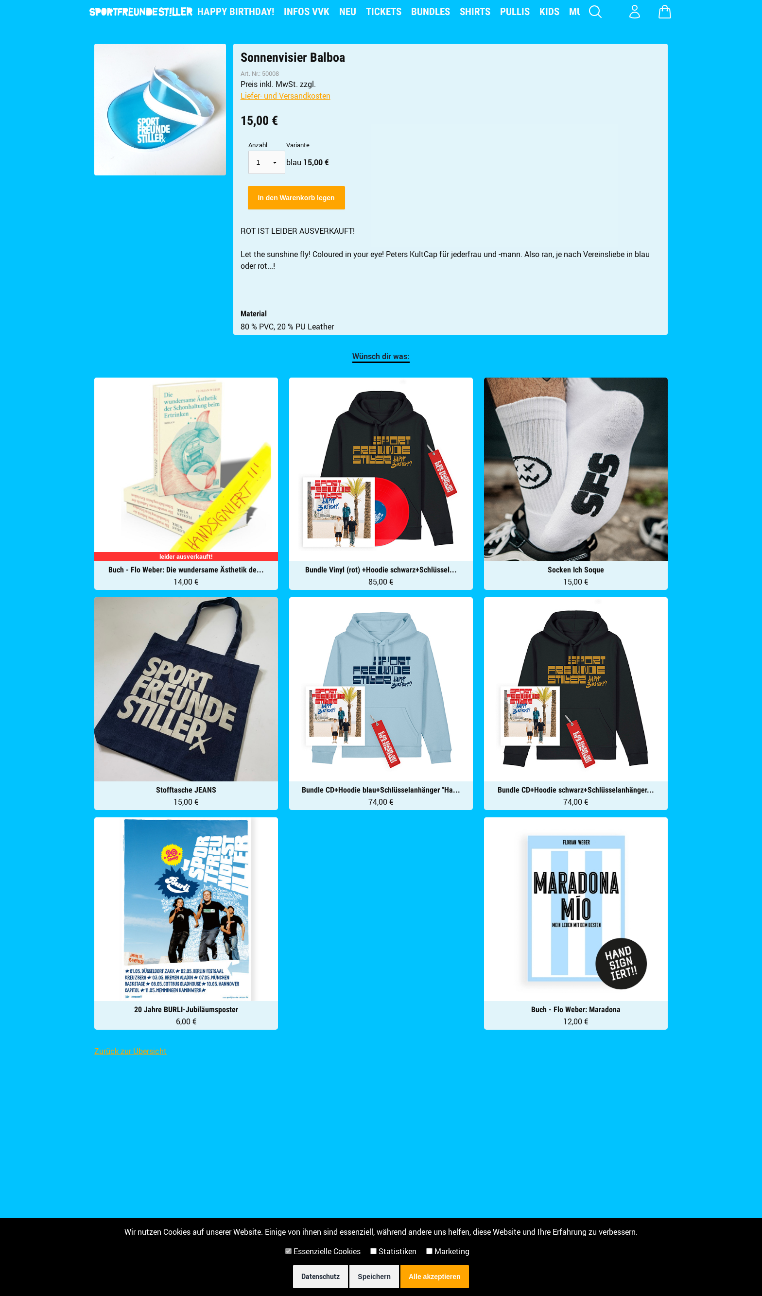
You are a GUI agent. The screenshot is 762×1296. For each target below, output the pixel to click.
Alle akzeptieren (435, 1276)
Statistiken (393, 1251)
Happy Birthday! (235, 11)
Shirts (475, 11)
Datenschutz (320, 1276)
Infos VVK (306, 11)
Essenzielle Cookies (323, 1251)
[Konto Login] (634, 11)
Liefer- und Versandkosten (285, 95)
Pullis (515, 11)
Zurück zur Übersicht (130, 1051)
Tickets (383, 11)
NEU (347, 11)
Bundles (430, 11)
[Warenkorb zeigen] (665, 11)
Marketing (447, 1251)
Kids (549, 11)
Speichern (374, 1276)
